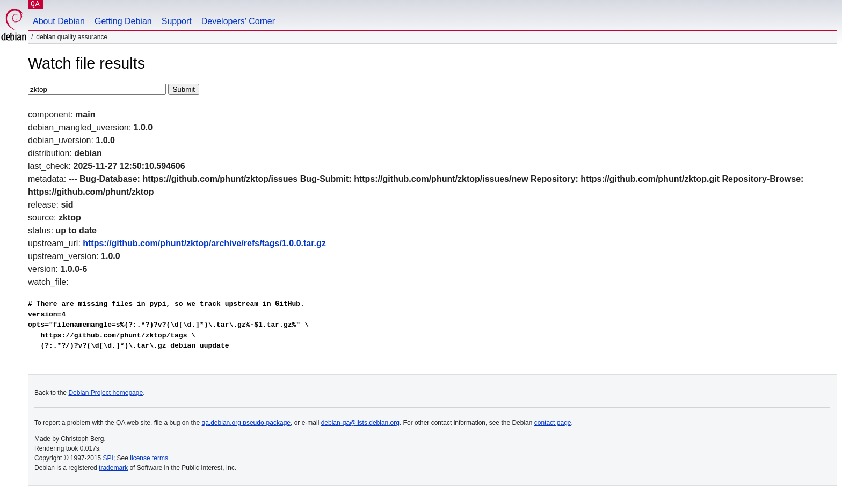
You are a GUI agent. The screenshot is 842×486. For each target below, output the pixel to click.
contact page (552, 422)
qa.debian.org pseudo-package (246, 422)
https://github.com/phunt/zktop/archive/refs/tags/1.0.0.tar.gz (204, 243)
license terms (149, 458)
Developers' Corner (238, 21)
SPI (108, 458)
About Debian (59, 21)
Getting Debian (123, 21)
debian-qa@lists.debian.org (360, 422)
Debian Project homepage (105, 392)
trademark (113, 468)
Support (177, 21)
